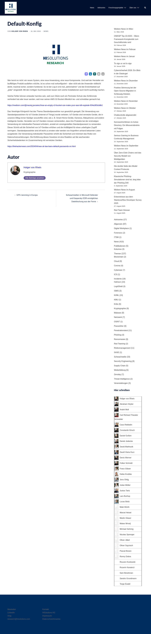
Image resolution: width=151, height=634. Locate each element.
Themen (117, 254)
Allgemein (118, 224)
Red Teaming (119, 344)
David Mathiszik (126, 447)
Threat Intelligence (122, 379)
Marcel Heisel (125, 513)
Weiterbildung (120, 370)
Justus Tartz (125, 491)
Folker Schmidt (126, 463)
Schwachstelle (120, 357)
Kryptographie (120, 308)
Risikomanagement (122, 348)
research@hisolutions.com (19, 619)
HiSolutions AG (48, 613)
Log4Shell (118, 286)
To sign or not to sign (123, 63)
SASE (116, 352)
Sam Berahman (126, 573)
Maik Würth (124, 507)
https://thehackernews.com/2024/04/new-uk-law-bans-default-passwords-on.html (42, 146)
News (92, 8)
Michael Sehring (126, 529)
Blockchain (118, 257)
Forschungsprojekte (116, 8)
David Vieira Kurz (127, 452)
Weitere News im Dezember (126, 81)
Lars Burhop (125, 496)
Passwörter (119, 326)
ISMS (116, 291)
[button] (145, 8)
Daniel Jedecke (126, 441)
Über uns (132, 8)
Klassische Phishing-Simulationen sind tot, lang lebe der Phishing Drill (127, 179)
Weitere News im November (126, 101)
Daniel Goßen (126, 436)
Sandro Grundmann (128, 578)
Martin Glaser (125, 518)
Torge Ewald (125, 584)
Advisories (101, 8)
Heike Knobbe (126, 474)
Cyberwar (118, 270)
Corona (117, 266)
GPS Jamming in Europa (27, 195)
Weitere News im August (124, 190)
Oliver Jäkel (125, 540)
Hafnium (117, 282)
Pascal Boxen (125, 551)
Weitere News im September (126, 146)
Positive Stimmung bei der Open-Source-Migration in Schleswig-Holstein (125, 91)
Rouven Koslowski (127, 562)
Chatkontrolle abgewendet (125, 115)
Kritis (116, 304)
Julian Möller (125, 485)
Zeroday (117, 374)
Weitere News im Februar (125, 49)
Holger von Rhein (19, 31)
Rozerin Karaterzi (127, 567)
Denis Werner (125, 458)
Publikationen (119, 246)
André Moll (124, 410)
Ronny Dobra (125, 556)
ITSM (116, 237)
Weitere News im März (123, 29)
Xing (9, 616)
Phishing (117, 335)
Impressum (47, 616)
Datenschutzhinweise (51, 619)
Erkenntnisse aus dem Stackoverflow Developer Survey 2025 (128, 200)
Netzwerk (118, 317)
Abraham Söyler (126, 404)
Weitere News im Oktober (125, 108)
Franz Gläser (125, 469)
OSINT (117, 322)
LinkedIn (11, 613)
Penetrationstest (121, 330)
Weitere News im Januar (124, 56)
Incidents (118, 279)
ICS (115, 274)
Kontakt (45, 609)
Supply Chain (119, 366)
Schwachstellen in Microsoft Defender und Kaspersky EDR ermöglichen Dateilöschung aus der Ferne (82, 198)
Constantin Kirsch (127, 430)
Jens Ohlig (124, 480)
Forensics (118, 233)
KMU (116, 300)
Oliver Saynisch (126, 545)
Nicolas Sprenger (127, 535)
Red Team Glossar (122, 210)
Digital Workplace (121, 228)
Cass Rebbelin (126, 425)
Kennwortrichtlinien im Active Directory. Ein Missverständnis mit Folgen (127, 125)
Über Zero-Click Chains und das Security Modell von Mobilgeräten (127, 156)
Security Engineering (123, 361)
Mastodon (12, 609)
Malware (117, 313)
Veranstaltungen (121, 383)
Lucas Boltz (125, 502)
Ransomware (119, 339)
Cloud (116, 261)
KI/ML (116, 295)
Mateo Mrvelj (125, 524)
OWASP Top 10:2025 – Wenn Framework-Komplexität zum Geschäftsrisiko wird (126, 39)
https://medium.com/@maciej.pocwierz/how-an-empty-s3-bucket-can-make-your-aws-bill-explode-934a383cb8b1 (55, 105)
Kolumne (118, 249)
